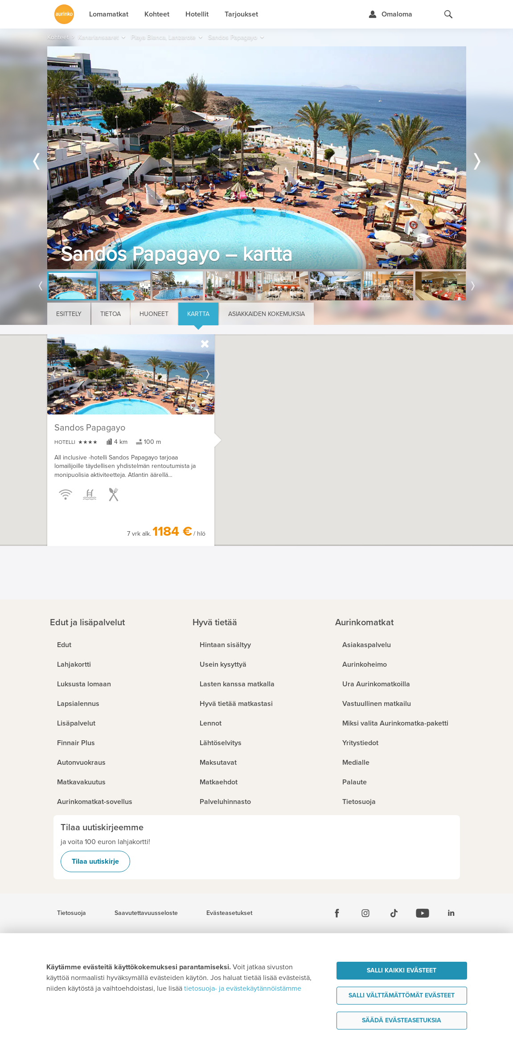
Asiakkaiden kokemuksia (266, 314)
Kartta (198, 314)
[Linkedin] (451, 913)
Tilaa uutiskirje (95, 861)
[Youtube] (422, 913)
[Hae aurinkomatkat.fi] (448, 14)
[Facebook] (336, 913)
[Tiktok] (394, 913)
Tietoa (110, 314)
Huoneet (154, 314)
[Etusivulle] (64, 14)
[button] (238, 424)
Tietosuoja (71, 913)
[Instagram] (365, 913)
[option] (256, 157)
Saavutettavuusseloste (146, 913)
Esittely (69, 314)
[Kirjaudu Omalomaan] (390, 14)
